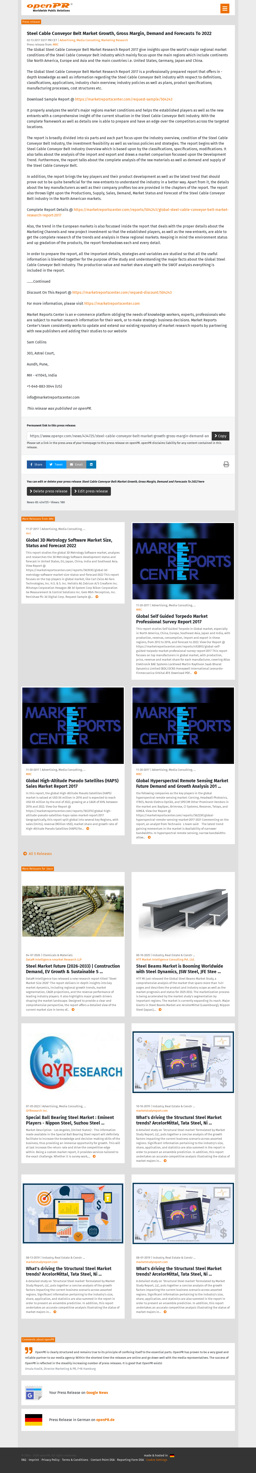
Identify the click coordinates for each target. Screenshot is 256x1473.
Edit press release (91, 491)
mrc (28, 533)
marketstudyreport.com (152, 1110)
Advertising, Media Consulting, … (63, 529)
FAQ (23, 1459)
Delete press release (49, 491)
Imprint (34, 1459)
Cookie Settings (156, 1459)
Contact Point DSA (103, 1459)
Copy (220, 436)
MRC (56, 44)
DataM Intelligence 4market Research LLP (54, 959)
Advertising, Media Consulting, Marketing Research (94, 40)
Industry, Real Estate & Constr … (173, 955)
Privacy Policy (50, 1459)
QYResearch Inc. (37, 1110)
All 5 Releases (36, 854)
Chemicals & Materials (58, 955)
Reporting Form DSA (130, 1459)
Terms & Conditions (75, 1459)
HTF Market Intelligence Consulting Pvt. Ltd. (165, 959)
